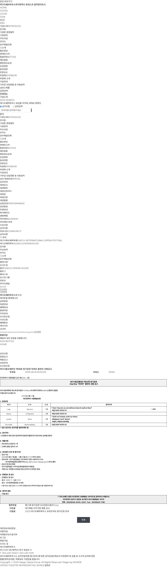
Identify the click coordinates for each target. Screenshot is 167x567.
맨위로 (47, 565)
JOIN (2, 17)
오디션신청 (5, 316)
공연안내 (12, 203)
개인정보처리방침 (7, 528)
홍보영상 (4, 51)
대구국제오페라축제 (31, 240)
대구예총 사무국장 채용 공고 (37, 508)
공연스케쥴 (5, 88)
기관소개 (10, 26)
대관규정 (4, 197)
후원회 (8, 75)
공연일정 (4, 206)
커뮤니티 (10, 231)
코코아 (3, 329)
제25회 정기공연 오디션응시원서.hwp (42, 505)
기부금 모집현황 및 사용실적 (12, 84)
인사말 (3, 29)
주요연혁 (4, 250)
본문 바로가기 (6, 1)
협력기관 (4, 262)
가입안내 (4, 81)
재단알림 (4, 60)
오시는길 (4, 265)
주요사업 (4, 38)
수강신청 (4, 225)
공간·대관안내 (10, 179)
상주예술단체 (6, 44)
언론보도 (4, 72)
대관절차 (4, 188)
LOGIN (3, 14)
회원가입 (4, 541)
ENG (2, 23)
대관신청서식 (6, 191)
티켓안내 (4, 209)
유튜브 (3, 280)
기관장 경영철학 (7, 32)
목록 (83, 520)
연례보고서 (5, 54)
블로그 (3, 271)
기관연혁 (4, 35)
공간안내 (4, 182)
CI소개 (3, 47)
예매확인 (4, 323)
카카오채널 (5, 283)
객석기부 (4, 326)
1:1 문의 (3, 237)
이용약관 (4, 531)
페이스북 (4, 274)
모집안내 (4, 363)
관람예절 (4, 216)
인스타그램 (5, 277)
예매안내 (4, 307)
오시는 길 (4, 544)
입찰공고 (4, 356)
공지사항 (6, 106)
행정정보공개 (6, 63)
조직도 (3, 41)
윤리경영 (4, 69)
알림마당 (8, 57)
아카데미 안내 (6, 222)
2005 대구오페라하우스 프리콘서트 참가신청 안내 (47, 511)
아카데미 (9, 219)
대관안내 (4, 304)
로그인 (3, 537)
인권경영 (4, 66)
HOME (3, 7)
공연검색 (4, 91)
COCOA (4, 11)
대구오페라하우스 (19, 243)
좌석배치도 (5, 213)
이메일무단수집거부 (8, 534)
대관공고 (4, 185)
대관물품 (4, 200)
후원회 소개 (5, 78)
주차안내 (4, 313)
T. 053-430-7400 (8, 553)
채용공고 (4, 360)
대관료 (3, 194)
